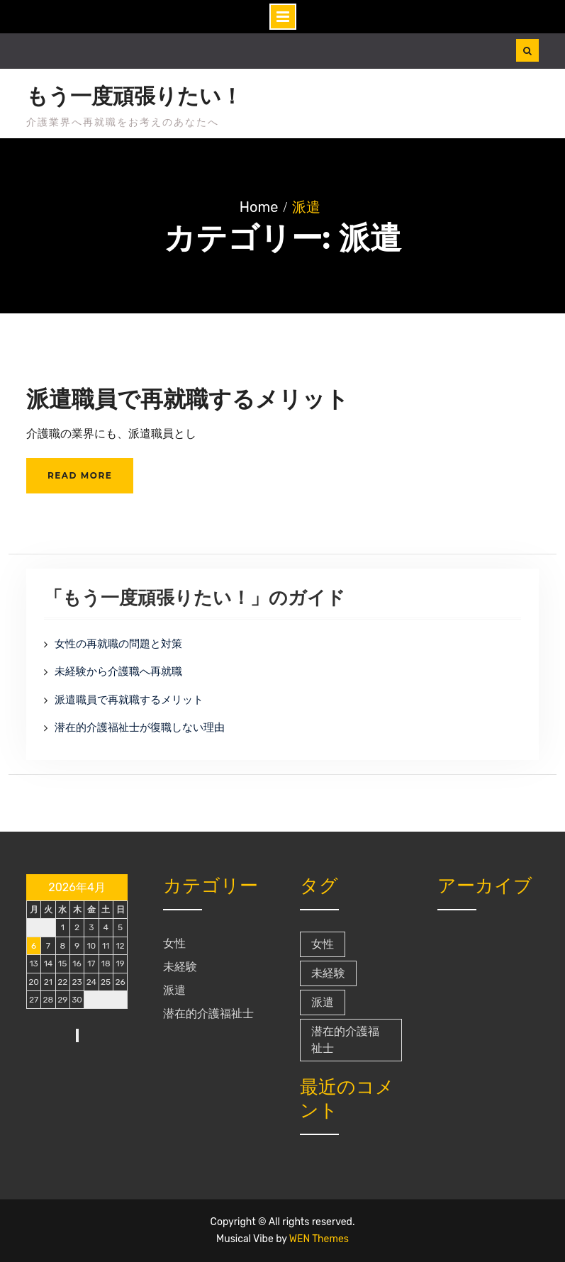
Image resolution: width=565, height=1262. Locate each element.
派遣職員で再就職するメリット (187, 399)
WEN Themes (319, 1239)
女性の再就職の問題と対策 (118, 643)
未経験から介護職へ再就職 (118, 671)
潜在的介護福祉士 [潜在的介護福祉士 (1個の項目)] (345, 1039)
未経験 (180, 966)
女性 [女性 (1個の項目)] (322, 944)
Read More (79, 475)
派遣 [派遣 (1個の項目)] (322, 1002)
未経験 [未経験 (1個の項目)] (328, 973)
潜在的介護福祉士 (208, 1013)
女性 (174, 943)
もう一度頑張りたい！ (134, 96)
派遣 (174, 990)
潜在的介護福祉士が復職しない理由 (140, 727)
